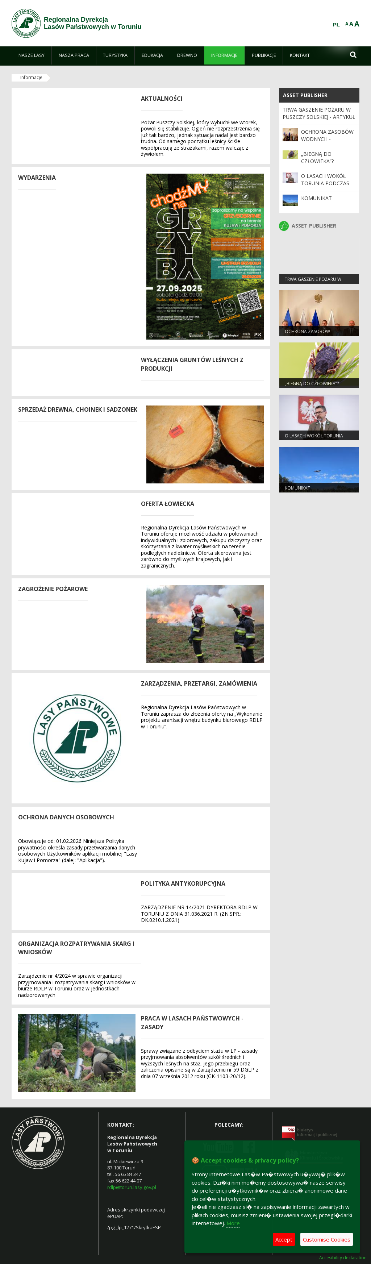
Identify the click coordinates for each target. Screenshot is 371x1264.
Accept (283, 1239)
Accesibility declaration (343, 1257)
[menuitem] (31, 55)
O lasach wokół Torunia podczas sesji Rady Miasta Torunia (325, 186)
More (233, 1223)
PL (336, 25)
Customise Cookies (326, 1239)
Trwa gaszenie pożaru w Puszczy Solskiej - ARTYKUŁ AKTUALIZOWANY (319, 117)
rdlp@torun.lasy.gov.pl (131, 1187)
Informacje (31, 77)
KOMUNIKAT (316, 198)
